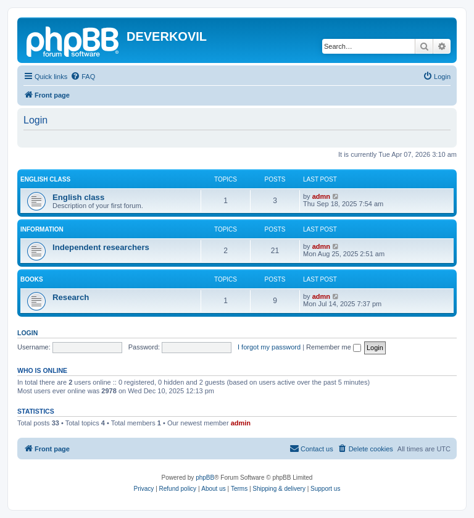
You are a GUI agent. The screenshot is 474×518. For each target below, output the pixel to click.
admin (241, 423)
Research (70, 297)
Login (27, 332)
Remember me (333, 347)
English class (78, 197)
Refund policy (178, 488)
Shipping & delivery (279, 488)
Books (31, 279)
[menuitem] (82, 76)
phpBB (205, 477)
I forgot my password (269, 347)
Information (42, 229)
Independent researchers (100, 247)
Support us (325, 488)
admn (321, 196)
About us (213, 488)
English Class (45, 179)
